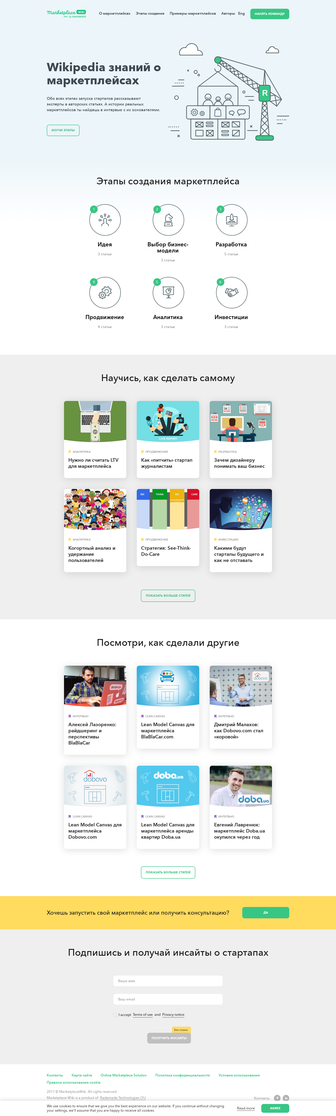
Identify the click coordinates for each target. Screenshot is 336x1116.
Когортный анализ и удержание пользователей (91, 554)
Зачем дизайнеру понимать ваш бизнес (239, 463)
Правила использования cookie (73, 1082)
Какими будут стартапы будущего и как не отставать (239, 554)
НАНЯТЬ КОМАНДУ (270, 14)
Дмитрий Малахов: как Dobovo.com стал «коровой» (238, 731)
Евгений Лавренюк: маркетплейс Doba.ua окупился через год (239, 831)
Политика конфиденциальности (182, 1075)
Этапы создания (150, 13)
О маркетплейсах (114, 13)
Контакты (55, 1075)
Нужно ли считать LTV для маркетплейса (93, 463)
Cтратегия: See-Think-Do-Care (166, 551)
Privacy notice (173, 1014)
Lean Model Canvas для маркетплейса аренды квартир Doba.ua (167, 831)
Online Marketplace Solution (124, 1075)
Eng (241, 13)
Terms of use (143, 1014)
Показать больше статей (168, 596)
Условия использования (239, 1075)
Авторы (228, 13)
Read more (246, 1108)
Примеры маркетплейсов (193, 13)
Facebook (277, 1098)
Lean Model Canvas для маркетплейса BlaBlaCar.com (167, 731)
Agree (275, 1108)
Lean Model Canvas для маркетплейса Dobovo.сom (95, 831)
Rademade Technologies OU (123, 1098)
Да (265, 912)
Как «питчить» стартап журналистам (166, 463)
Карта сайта (82, 1075)
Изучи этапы (63, 130)
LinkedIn (286, 1098)
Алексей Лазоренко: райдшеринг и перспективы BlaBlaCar (92, 734)
